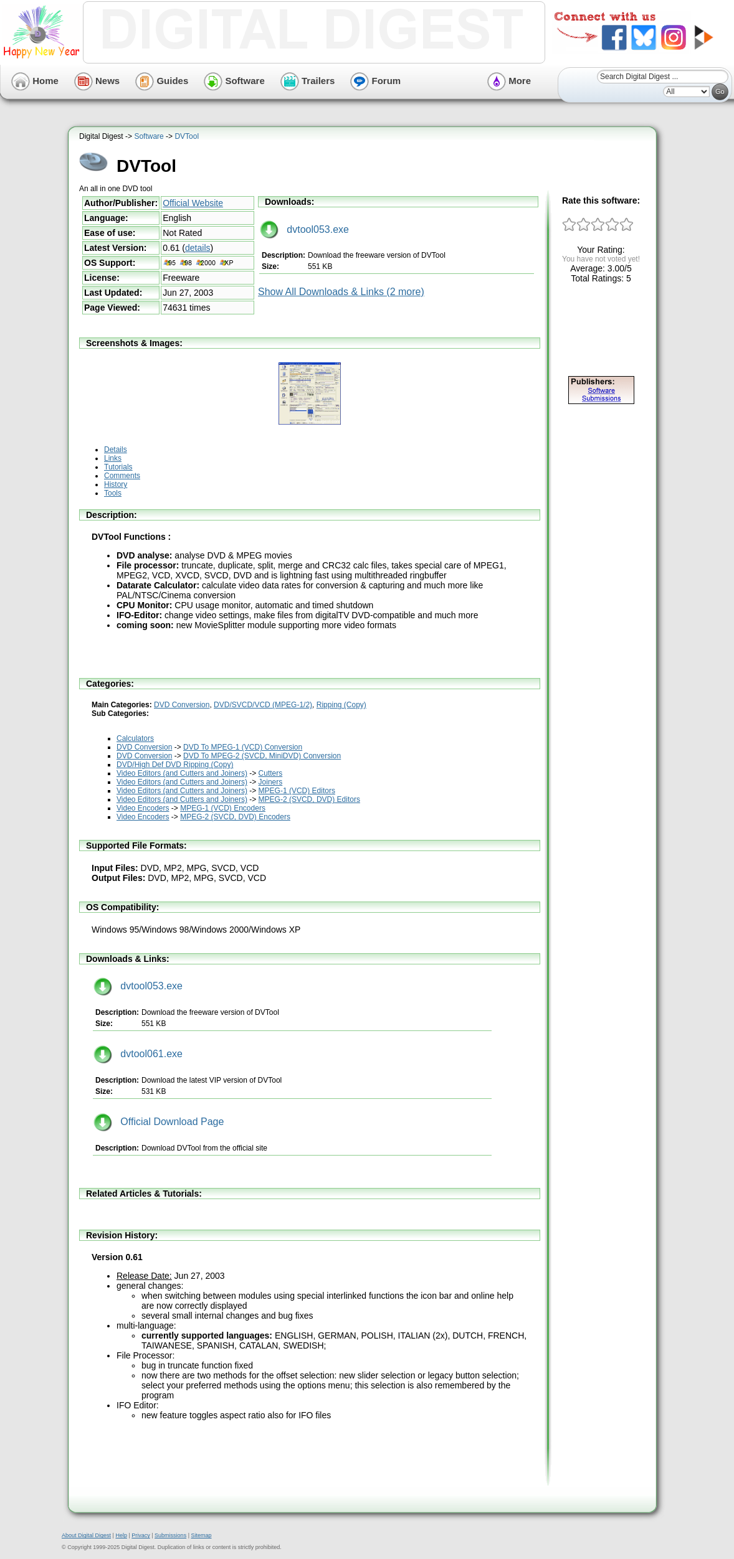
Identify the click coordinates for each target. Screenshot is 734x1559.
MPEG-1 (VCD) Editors (297, 790)
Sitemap (201, 1535)
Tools (113, 493)
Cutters (271, 773)
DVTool (186, 136)
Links (113, 458)
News (97, 80)
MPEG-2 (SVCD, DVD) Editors (309, 799)
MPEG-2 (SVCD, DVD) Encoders (235, 816)
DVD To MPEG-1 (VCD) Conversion (242, 747)
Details (115, 449)
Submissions (170, 1535)
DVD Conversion (181, 704)
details (197, 248)
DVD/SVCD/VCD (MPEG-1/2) (263, 704)
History (115, 484)
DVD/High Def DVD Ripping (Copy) (175, 764)
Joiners (271, 782)
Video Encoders (143, 808)
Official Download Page (158, 1121)
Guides (161, 80)
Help (121, 1535)
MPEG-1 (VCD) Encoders (222, 808)
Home (35, 80)
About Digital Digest (86, 1535)
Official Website (193, 203)
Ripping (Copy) (341, 704)
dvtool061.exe (138, 1053)
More (509, 80)
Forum (375, 80)
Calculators (135, 738)
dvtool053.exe (304, 229)
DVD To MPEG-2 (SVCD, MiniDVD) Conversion (262, 755)
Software (234, 80)
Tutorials (118, 467)
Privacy (140, 1535)
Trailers (307, 80)
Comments (122, 475)
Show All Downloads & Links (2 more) (341, 291)
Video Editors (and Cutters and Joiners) (182, 773)
